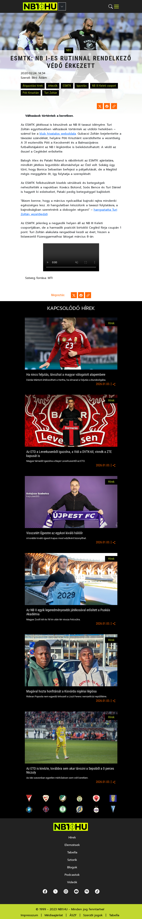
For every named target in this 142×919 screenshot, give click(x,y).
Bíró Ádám (39, 78)
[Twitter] (55, 891)
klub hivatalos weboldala (58, 133)
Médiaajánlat (54, 915)
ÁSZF (73, 915)
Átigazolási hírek (33, 85)
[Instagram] (66, 891)
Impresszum (29, 915)
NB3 (68, 50)
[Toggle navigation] (116, 6)
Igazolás (82, 85)
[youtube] (76, 891)
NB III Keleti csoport (104, 85)
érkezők (52, 85)
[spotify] (87, 891)
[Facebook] (45, 891)
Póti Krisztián (31, 93)
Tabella (114, 915)
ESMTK (67, 85)
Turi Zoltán (50, 93)
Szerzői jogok (93, 915)
